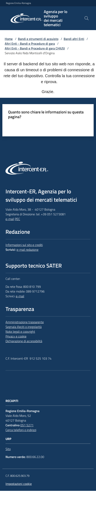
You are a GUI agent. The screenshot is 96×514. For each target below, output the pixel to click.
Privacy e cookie (16, 336)
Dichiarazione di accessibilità (24, 341)
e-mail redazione (27, 249)
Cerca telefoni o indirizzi (21, 430)
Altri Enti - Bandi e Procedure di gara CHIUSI (35, 48)
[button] (86, 18)
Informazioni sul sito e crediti (24, 244)
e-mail (10, 219)
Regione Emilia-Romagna (18, 3)
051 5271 (27, 425)
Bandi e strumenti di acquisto (38, 38)
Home (9, 38)
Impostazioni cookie (19, 483)
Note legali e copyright (20, 331)
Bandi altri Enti (74, 38)
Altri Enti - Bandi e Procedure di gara (30, 43)
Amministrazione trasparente (25, 322)
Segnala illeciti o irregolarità (24, 326)
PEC (17, 219)
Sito (8, 449)
